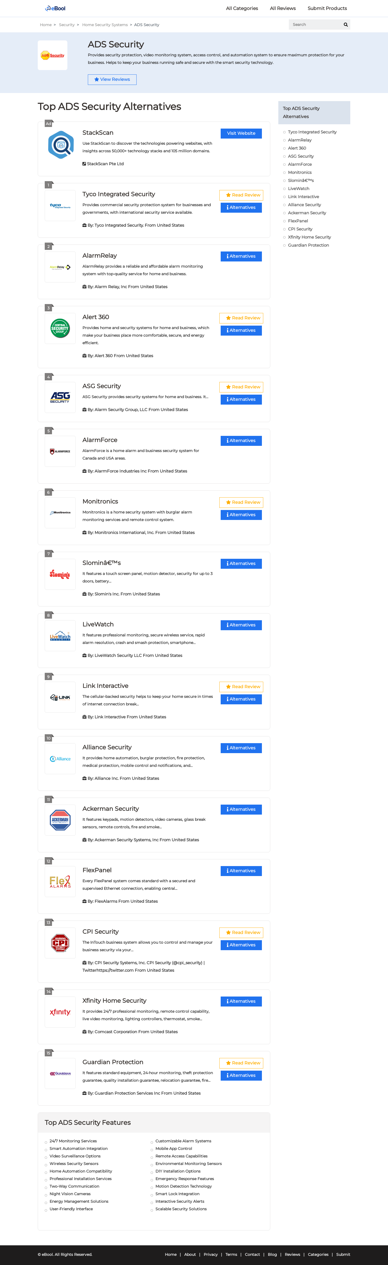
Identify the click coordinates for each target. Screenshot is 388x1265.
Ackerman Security (110, 805)
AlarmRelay (99, 255)
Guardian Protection (112, 1058)
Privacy (211, 1250)
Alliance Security (106, 744)
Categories (318, 1250)
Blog (272, 1250)
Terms (231, 1250)
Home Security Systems (105, 24)
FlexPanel (97, 867)
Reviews (292, 1250)
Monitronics (100, 500)
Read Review (243, 195)
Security (67, 24)
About (190, 1250)
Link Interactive (105, 683)
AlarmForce (99, 438)
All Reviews (283, 8)
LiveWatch (98, 622)
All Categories (242, 8)
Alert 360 (95, 316)
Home (45, 24)
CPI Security (100, 928)
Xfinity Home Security (114, 997)
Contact (252, 1250)
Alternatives (241, 208)
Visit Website (241, 133)
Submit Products (327, 8)
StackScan (97, 132)
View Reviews (112, 79)
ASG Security (101, 385)
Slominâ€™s (101, 561)
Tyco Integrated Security (118, 194)
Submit (343, 1250)
